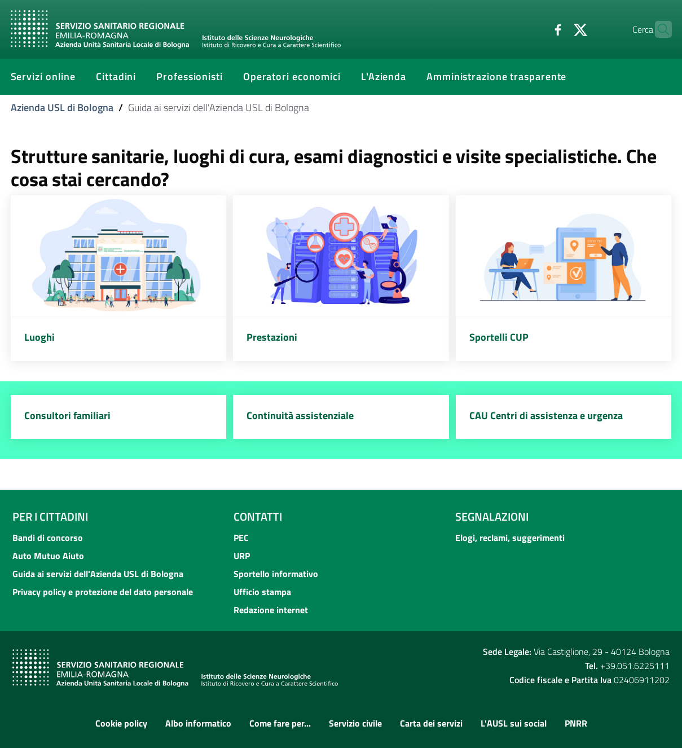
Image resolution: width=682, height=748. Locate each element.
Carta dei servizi (431, 723)
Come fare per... (280, 723)
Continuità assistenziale (300, 415)
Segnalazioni (492, 516)
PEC (241, 537)
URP (242, 555)
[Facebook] (536, 29)
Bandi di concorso (47, 537)
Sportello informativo (276, 573)
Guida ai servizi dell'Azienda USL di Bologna (97, 573)
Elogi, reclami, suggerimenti (510, 537)
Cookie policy (121, 723)
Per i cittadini (50, 516)
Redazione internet (271, 610)
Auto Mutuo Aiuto (48, 555)
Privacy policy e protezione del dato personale (102, 592)
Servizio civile (355, 723)
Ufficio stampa (262, 592)
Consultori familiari (67, 415)
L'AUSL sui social (514, 723)
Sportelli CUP (499, 337)
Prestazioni (272, 337)
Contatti (258, 516)
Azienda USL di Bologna (62, 107)
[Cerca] (658, 29)
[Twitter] (558, 29)
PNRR (576, 723)
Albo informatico (198, 723)
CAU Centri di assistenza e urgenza (546, 415)
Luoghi (39, 337)
